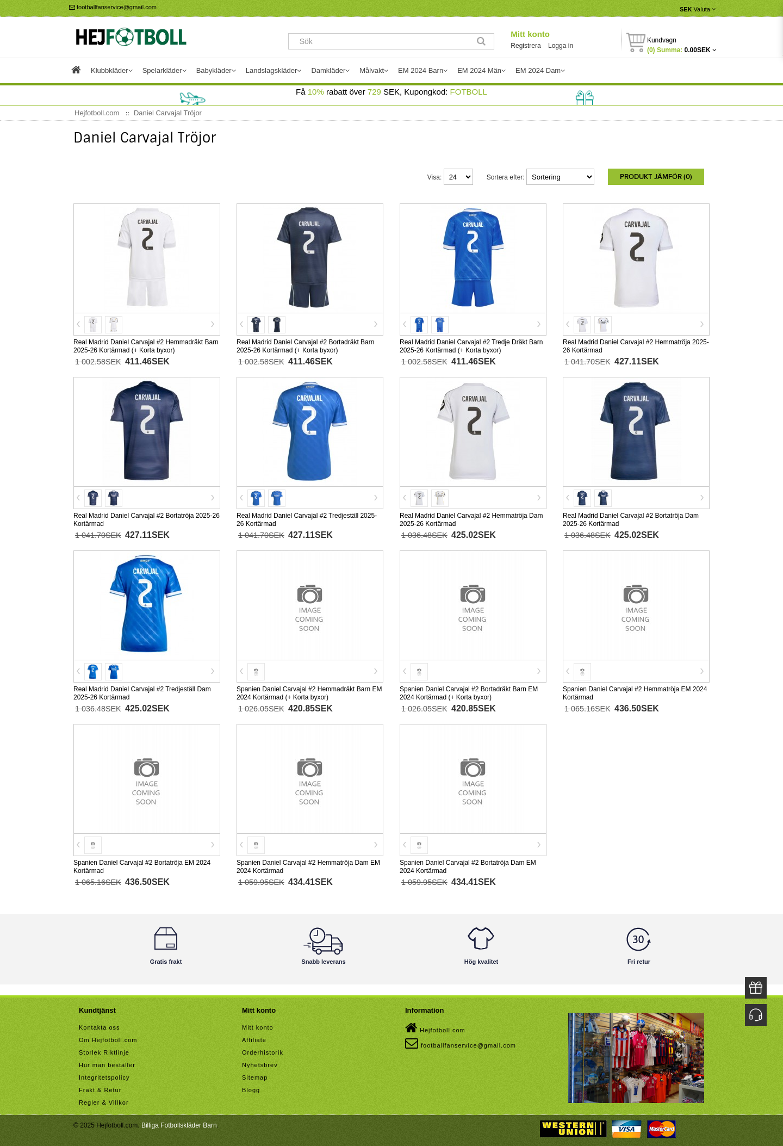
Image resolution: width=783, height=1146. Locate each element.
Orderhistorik (262, 1050)
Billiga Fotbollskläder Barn (179, 1123)
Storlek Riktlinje (104, 1050)
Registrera (525, 45)
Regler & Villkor (104, 1100)
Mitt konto (530, 34)
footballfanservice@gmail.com (113, 7)
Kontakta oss (99, 1025)
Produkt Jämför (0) (656, 176)
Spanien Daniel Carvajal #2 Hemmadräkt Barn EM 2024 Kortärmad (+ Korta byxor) (309, 691)
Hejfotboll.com (435, 1025)
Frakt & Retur (100, 1088)
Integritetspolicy (104, 1075)
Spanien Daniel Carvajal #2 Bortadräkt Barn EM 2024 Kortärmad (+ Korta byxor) (469, 691)
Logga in (560, 45)
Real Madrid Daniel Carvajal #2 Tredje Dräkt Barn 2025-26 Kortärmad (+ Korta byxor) (471, 344)
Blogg (251, 1088)
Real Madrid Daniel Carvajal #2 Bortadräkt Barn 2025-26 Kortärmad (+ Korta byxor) (305, 344)
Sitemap (255, 1075)
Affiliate (254, 1038)
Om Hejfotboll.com (108, 1038)
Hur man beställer (107, 1063)
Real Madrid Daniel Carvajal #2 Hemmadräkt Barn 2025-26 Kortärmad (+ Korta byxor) (146, 344)
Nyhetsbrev (260, 1063)
